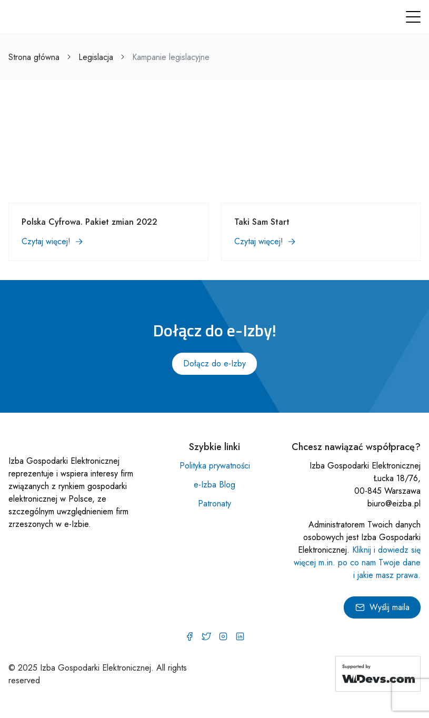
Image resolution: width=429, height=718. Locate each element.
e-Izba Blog (214, 484)
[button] (413, 16)
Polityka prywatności (214, 466)
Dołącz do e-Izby (214, 363)
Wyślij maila (382, 607)
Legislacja (95, 57)
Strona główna (33, 57)
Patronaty (214, 503)
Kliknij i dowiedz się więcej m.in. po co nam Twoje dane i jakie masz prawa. (357, 562)
